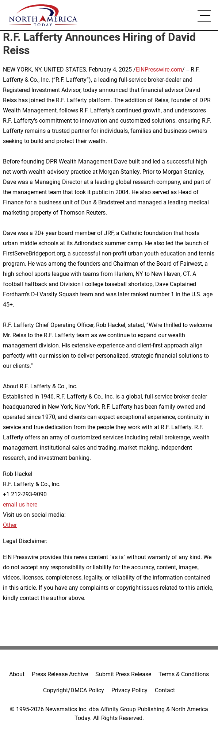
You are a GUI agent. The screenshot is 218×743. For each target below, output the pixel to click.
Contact (165, 690)
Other (10, 524)
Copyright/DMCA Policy (73, 690)
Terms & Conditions (183, 674)
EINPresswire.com (159, 69)
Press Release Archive (60, 674)
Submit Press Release (123, 674)
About (16, 674)
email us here (20, 504)
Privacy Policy (129, 690)
